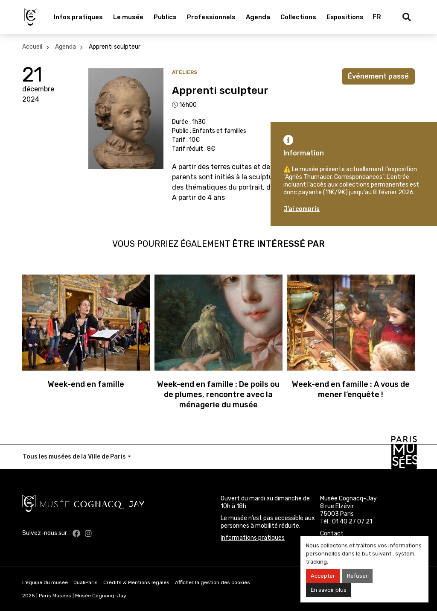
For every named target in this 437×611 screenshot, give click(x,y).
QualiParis (85, 582)
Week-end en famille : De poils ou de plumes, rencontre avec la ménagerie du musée (218, 394)
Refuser (357, 576)
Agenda (258, 17)
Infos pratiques (78, 17)
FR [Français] (377, 17)
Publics (165, 17)
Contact (332, 533)
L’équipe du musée (45, 582)
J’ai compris (302, 209)
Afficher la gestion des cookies (212, 582)
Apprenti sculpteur (114, 46)
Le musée (128, 17)
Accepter (323, 576)
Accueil (32, 46)
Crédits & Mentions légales (136, 582)
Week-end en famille (86, 384)
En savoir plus (329, 590)
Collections (298, 17)
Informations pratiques (253, 537)
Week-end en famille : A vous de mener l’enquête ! (351, 389)
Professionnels (211, 17)
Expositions (345, 17)
